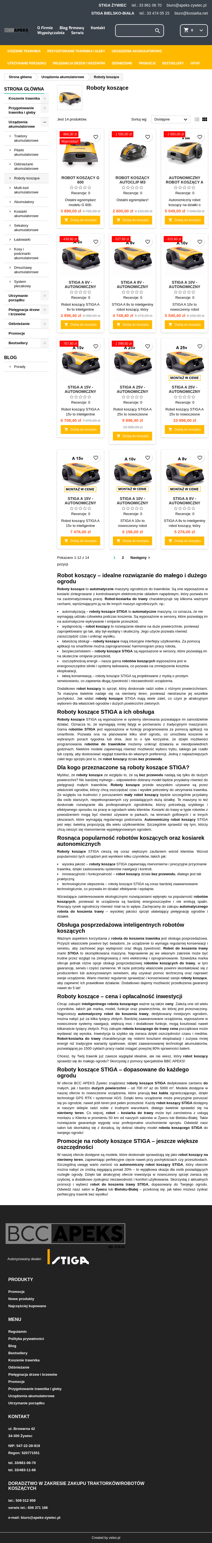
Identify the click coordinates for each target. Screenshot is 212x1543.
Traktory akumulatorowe (26, 138)
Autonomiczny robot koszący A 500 (184, 182)
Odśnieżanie (122, 63)
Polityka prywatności (26, 1339)
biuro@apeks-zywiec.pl (186, 5)
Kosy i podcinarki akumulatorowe (26, 253)
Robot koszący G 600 (80, 180)
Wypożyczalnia (51, 32)
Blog (10, 357)
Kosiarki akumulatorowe (26, 213)
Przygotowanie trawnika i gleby (76, 51)
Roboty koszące (27, 178)
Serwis (77, 32)
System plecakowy (22, 284)
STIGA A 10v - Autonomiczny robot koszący (185, 286)
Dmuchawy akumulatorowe (26, 270)
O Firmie (45, 28)
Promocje (147, 63)
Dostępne (171, 119)
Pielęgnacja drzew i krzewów (79, 63)
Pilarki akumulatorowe (26, 152)
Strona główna (24, 89)
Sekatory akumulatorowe (26, 227)
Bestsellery (173, 63)
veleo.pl (114, 1538)
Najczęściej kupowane (27, 1306)
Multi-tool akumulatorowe (26, 190)
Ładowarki (22, 239)
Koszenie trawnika (24, 51)
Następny (141, 557)
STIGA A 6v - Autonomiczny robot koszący (80, 286)
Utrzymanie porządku (26, 63)
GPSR (195, 63)
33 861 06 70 (150, 5)
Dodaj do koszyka (80, 220)
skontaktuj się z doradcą (94, 1128)
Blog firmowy (72, 28)
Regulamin (17, 1331)
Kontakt (98, 28)
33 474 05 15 (158, 13)
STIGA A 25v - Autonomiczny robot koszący (133, 391)
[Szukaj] (139, 30)
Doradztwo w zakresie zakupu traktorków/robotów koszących (76, 1486)
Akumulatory (24, 202)
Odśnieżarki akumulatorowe (26, 166)
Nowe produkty (21, 1299)
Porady (19, 367)
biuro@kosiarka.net (191, 13)
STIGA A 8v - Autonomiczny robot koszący (133, 286)
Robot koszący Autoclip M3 (133, 180)
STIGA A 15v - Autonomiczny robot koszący (80, 391)
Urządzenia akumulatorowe (137, 51)
